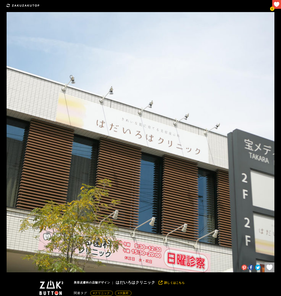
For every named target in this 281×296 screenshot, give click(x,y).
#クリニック (101, 293)
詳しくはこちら (174, 282)
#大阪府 (123, 293)
